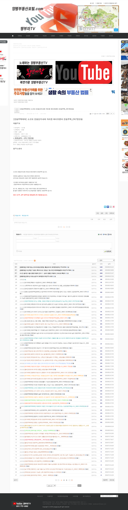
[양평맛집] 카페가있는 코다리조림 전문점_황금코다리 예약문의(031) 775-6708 (43, 267)
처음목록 (105, 480)
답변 (102, 213)
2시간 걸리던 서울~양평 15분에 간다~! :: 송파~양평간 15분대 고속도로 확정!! (42, 273)
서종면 (61, 36)
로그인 (92, 3)
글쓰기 (15, 480)
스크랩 (102, 113)
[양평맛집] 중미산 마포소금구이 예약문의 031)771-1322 (36, 276)
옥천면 (69, 36)
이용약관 (50, 496)
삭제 (106, 213)
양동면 (78, 36)
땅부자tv (94, 267)
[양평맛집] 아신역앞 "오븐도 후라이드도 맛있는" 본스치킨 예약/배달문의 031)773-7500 (45, 270)
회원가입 (99, 3)
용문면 (94, 36)
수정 (97, 213)
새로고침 (112, 480)
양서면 (86, 36)
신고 (92, 113)
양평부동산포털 (110, 56)
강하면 (36, 36)
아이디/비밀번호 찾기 (110, 3)
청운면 (111, 36)
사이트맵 (75, 496)
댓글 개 (17, 215)
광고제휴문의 (87, 496)
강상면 (28, 36)
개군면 (45, 36)
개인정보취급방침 (63, 496)
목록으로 (112, 213)
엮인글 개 (25, 215)
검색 (116, 30)
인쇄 (97, 113)
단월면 (53, 36)
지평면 (103, 36)
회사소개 (40, 496)
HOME (103, 56)
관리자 (94, 279)
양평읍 (20, 36)
